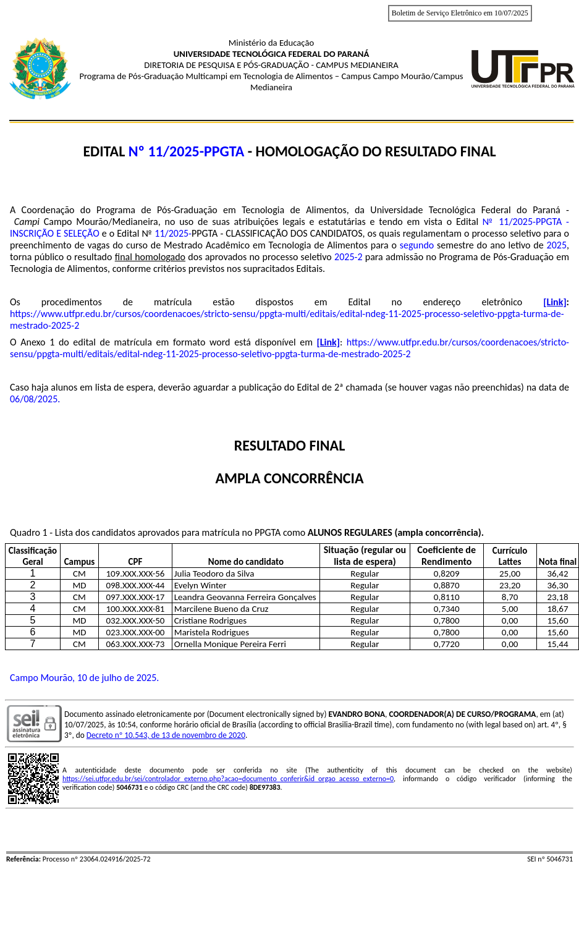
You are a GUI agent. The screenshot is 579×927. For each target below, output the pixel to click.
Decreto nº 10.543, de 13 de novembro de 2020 (166, 735)
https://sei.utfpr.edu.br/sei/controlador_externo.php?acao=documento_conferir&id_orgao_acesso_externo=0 (228, 778)
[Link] (554, 302)
